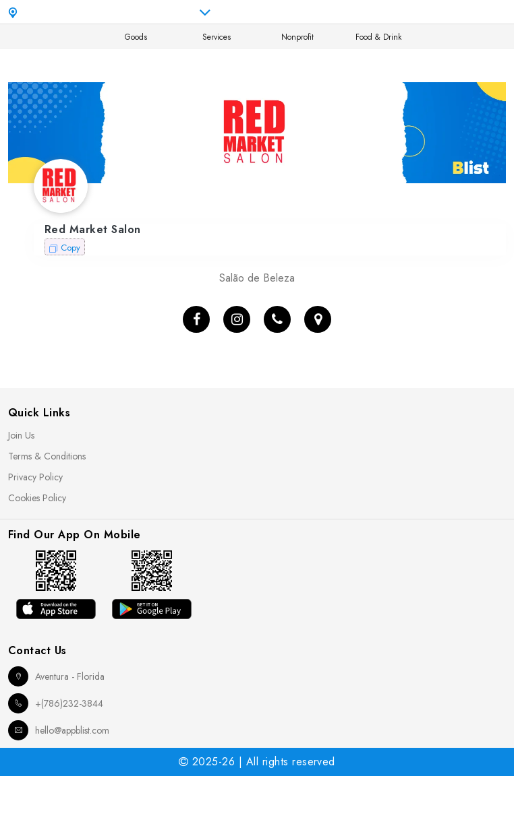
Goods (136, 37)
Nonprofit (297, 37)
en (399, 12)
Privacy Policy (35, 477)
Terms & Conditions (47, 456)
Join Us (21, 435)
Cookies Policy (37, 498)
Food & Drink (378, 37)
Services (216, 37)
